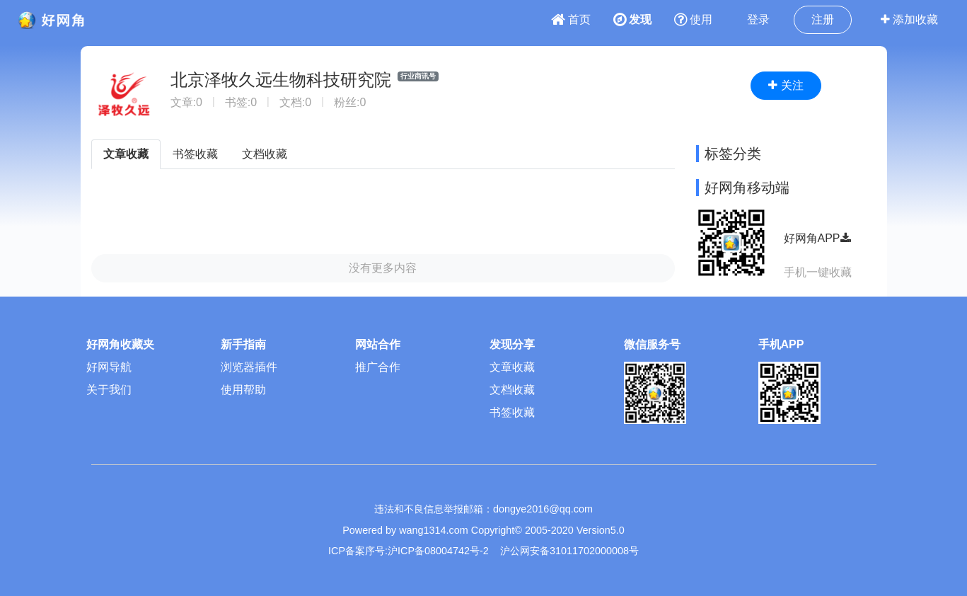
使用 (693, 19)
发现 (632, 19)
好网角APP (817, 238)
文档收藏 (264, 154)
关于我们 (109, 390)
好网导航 (109, 367)
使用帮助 (243, 390)
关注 (785, 85)
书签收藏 (195, 154)
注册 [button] (822, 19)
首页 (571, 19)
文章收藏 (126, 154)
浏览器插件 (249, 367)
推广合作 (377, 367)
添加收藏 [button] (909, 19)
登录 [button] (758, 19)
